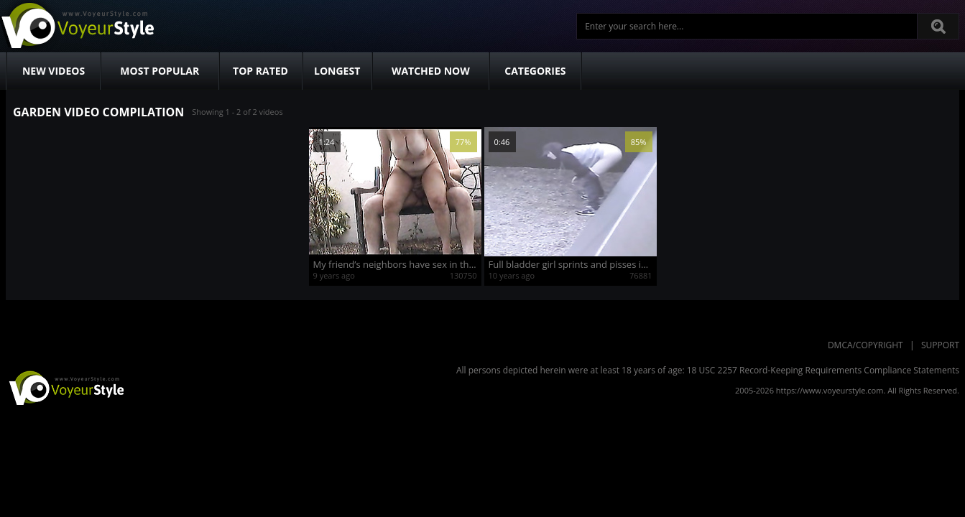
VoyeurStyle (65, 387)
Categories (534, 71)
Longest (337, 71)
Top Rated (260, 71)
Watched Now (431, 71)
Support (940, 345)
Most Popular (159, 71)
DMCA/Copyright (865, 345)
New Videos (53, 71)
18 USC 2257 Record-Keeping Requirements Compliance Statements (823, 370)
